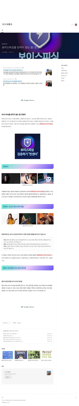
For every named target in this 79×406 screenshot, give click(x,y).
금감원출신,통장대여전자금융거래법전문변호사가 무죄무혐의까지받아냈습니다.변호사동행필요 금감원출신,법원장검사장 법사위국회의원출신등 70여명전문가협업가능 (22, 73)
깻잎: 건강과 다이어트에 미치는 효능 (11, 339)
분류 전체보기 (64, 65)
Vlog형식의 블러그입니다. (10, 374)
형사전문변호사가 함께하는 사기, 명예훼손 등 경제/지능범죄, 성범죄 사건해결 (22, 84)
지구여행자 (7, 24)
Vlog (62, 68)
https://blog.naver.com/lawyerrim (12, 67)
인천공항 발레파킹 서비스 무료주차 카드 (12, 341)
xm (2, 397)
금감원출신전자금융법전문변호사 (13, 70)
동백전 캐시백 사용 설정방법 (9, 333)
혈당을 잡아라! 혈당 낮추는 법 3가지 (11, 337)
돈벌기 (62, 80)
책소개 (62, 78)
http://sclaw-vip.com (8, 79)
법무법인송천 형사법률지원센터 (12, 81)
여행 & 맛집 (64, 70)
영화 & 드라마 (64, 73)
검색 (72, 24)
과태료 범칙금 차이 (7, 335)
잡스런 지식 (6, 331)
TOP (76, 398)
